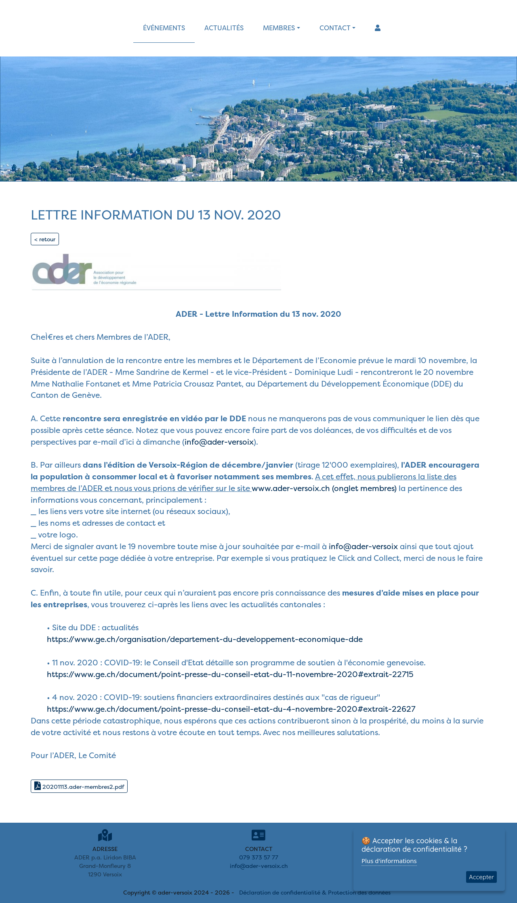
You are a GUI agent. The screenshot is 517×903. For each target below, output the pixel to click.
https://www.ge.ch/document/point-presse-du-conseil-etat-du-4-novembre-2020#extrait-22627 (231, 709)
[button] (377, 27)
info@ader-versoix (219, 442)
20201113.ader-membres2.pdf (79, 786)
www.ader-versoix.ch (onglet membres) (324, 488)
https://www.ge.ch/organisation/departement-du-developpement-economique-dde (205, 639)
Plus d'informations (389, 861)
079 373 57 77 (258, 857)
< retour (44, 239)
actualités (224, 27)
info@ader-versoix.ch (259, 866)
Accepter (481, 877)
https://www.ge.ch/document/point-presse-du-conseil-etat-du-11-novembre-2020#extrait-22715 (230, 674)
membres (279, 27)
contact (335, 27)
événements (164, 27)
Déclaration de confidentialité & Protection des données (315, 892)
